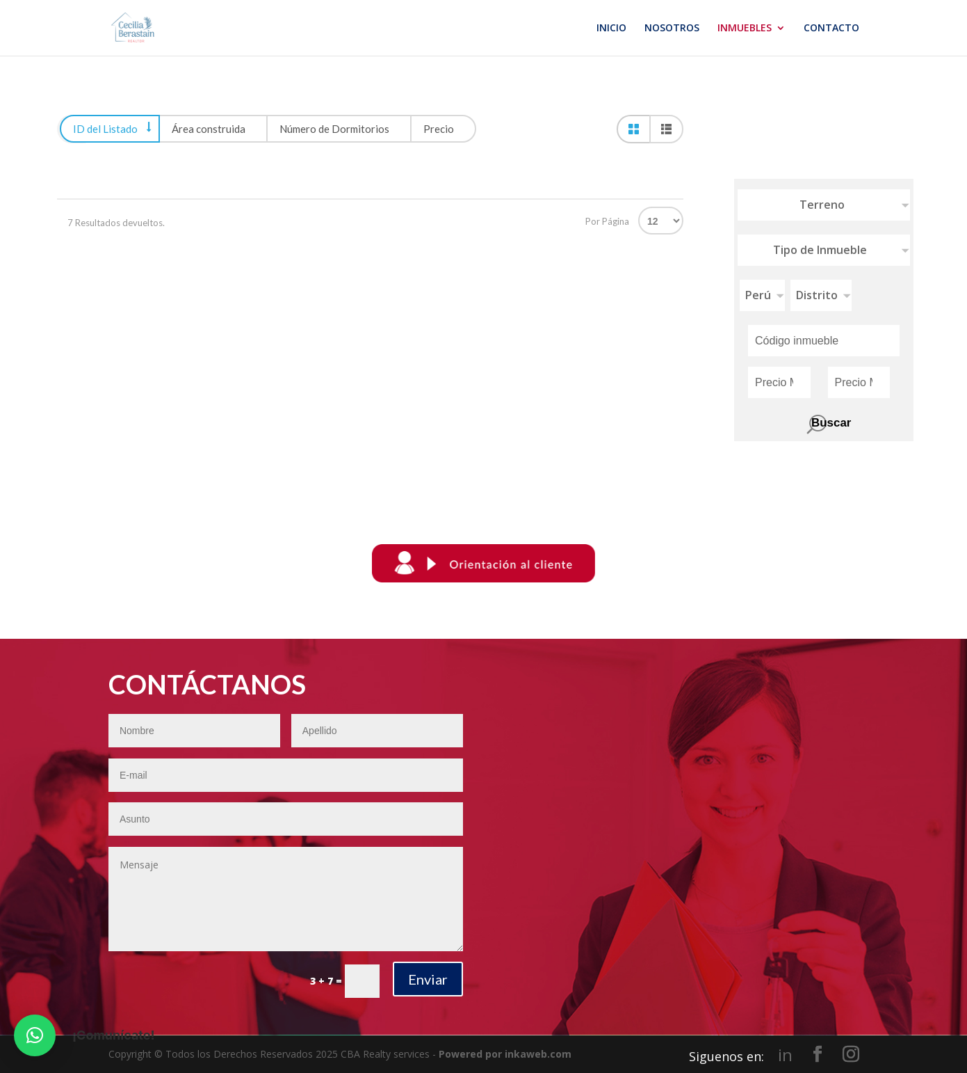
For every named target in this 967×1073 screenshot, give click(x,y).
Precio (438, 128)
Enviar (428, 979)
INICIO (611, 28)
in (785, 1055)
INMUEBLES (744, 28)
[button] (35, 1035)
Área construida (208, 128)
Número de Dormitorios (334, 128)
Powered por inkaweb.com (505, 1053)
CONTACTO (831, 28)
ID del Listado (105, 128)
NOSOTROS (671, 28)
